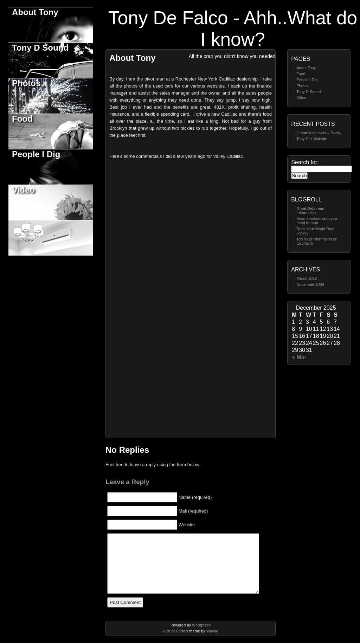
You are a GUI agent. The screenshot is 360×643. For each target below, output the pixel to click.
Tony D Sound (40, 47)
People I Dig (36, 154)
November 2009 (310, 284)
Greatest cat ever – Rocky (318, 133)
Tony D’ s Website (311, 139)
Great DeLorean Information (310, 210)
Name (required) (195, 497)
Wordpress (201, 625)
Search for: (305, 162)
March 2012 (306, 278)
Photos (26, 83)
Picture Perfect (175, 631)
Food (22, 118)
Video (23, 189)
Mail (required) (193, 511)
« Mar (299, 357)
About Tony (35, 12)
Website (187, 524)
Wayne (212, 631)
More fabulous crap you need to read (316, 221)
